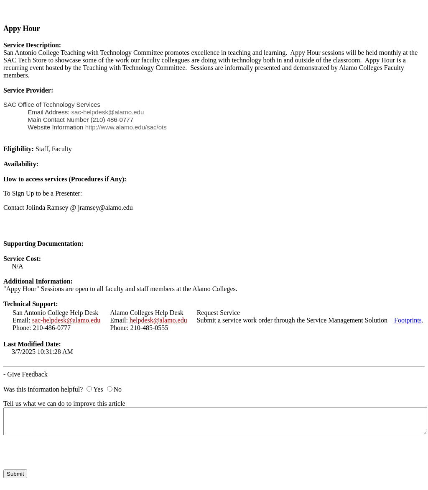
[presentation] (66, 453)
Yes (98, 389)
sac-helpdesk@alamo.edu (66, 320)
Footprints (408, 320)
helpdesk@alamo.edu (158, 320)
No (118, 389)
